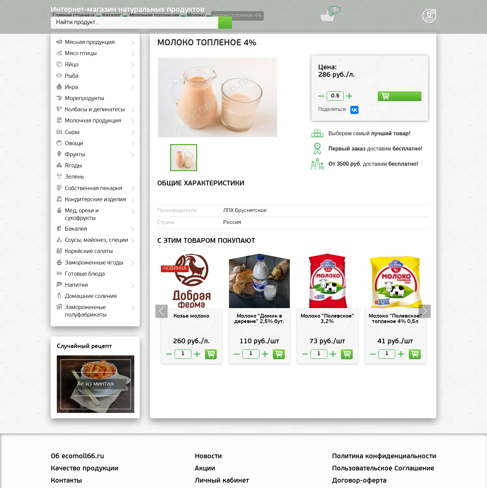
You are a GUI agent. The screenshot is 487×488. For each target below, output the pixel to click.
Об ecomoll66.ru (77, 456)
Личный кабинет (222, 481)
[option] (217, 97)
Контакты (66, 481)
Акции (205, 468)
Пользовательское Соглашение (383, 468)
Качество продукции (84, 468)
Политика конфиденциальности (384, 456)
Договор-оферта (359, 481)
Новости (208, 456)
